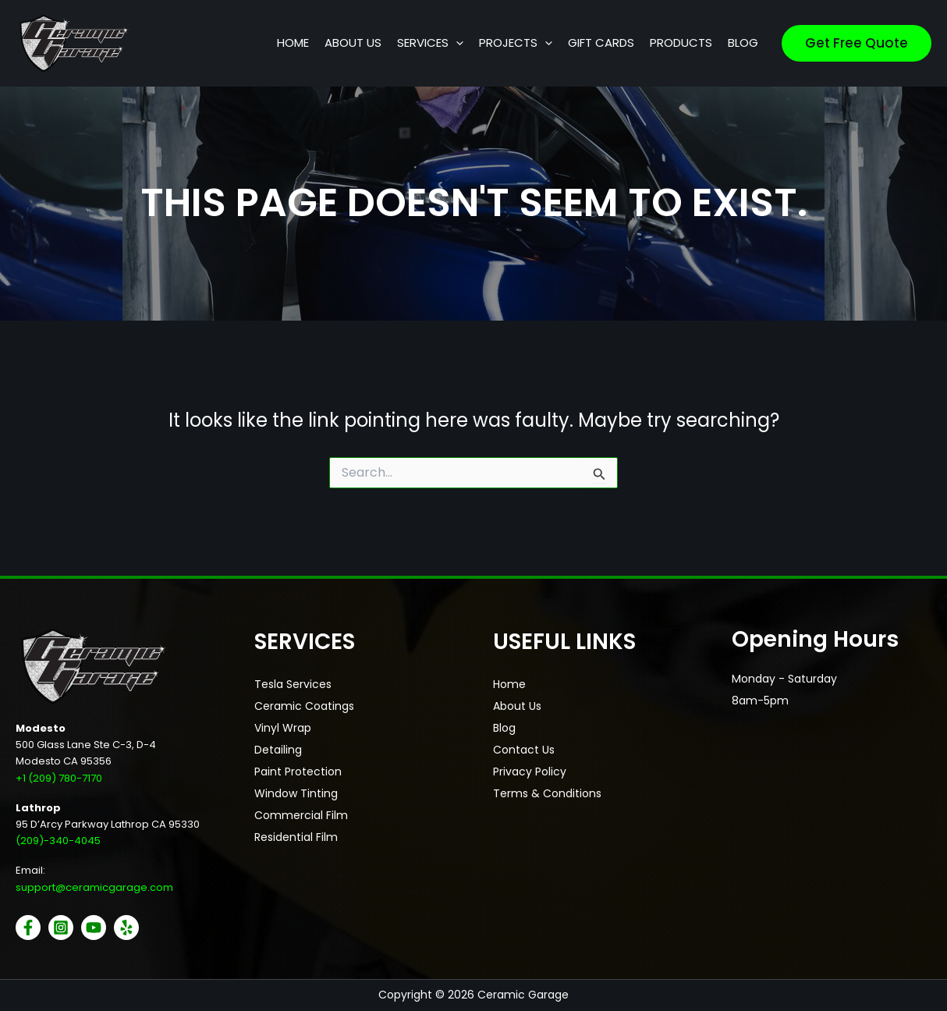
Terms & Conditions (547, 793)
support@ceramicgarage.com (94, 887)
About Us (517, 706)
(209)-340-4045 (58, 840)
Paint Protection (298, 771)
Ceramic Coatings (304, 706)
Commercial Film (301, 815)
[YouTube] (93, 927)
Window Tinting (296, 793)
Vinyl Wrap (282, 728)
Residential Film (296, 837)
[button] (456, 43)
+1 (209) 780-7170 (59, 778)
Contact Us (524, 749)
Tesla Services (293, 684)
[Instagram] (60, 927)
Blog (504, 728)
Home (509, 684)
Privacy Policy (529, 771)
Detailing (278, 749)
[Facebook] (28, 927)
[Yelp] (126, 927)
